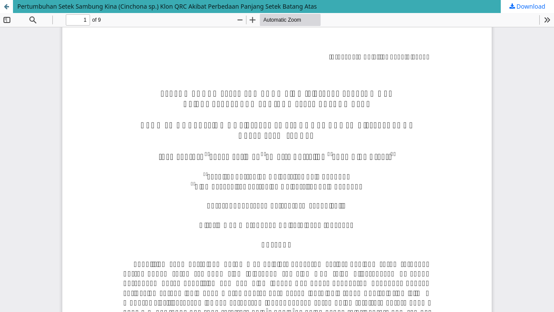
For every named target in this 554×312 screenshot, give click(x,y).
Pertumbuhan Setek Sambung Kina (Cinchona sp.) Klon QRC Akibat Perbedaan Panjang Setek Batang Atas (167, 6)
